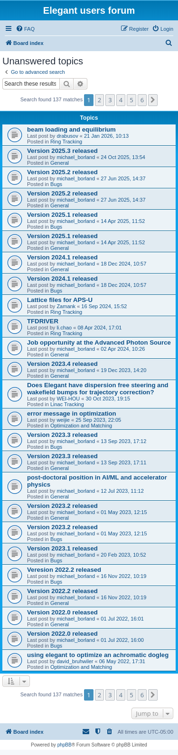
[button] (153, 100)
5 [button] (131, 100)
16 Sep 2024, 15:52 (104, 306)
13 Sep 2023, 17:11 (123, 462)
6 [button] (142, 100)
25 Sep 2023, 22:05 (98, 420)
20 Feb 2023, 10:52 (123, 555)
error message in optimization (71, 413)
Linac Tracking (67, 404)
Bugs (56, 184)
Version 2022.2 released (62, 591)
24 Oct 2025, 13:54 (123, 157)
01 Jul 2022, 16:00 (122, 640)
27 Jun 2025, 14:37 (123, 178)
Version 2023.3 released (62, 434)
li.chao (64, 327)
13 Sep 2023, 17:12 (123, 441)
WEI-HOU (68, 398)
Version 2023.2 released (62, 505)
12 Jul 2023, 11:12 (122, 491)
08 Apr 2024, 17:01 (99, 327)
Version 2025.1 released (62, 214)
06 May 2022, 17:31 (122, 661)
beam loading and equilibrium (71, 129)
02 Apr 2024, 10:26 (123, 349)
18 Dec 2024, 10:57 (123, 263)
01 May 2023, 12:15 (124, 512)
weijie (63, 420)
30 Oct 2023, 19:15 (108, 398)
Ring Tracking (66, 141)
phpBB (64, 744)
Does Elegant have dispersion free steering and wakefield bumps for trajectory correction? (98, 389)
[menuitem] (25, 29)
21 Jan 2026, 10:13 (106, 136)
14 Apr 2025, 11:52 (123, 221)
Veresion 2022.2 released (64, 569)
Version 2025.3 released (62, 150)
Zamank (65, 306)
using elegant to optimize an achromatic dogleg (98, 654)
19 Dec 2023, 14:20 (123, 370)
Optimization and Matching (81, 425)
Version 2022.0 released (62, 612)
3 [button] (110, 100)
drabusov (67, 136)
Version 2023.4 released (62, 363)
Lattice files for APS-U (60, 299)
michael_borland (75, 157)
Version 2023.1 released (62, 548)
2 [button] (99, 100)
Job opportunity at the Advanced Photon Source (99, 342)
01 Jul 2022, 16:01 (122, 619)
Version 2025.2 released (62, 172)
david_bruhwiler (74, 661)
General (59, 163)
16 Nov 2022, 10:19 (123, 576)
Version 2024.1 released (62, 257)
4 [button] (120, 100)
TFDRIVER (42, 321)
